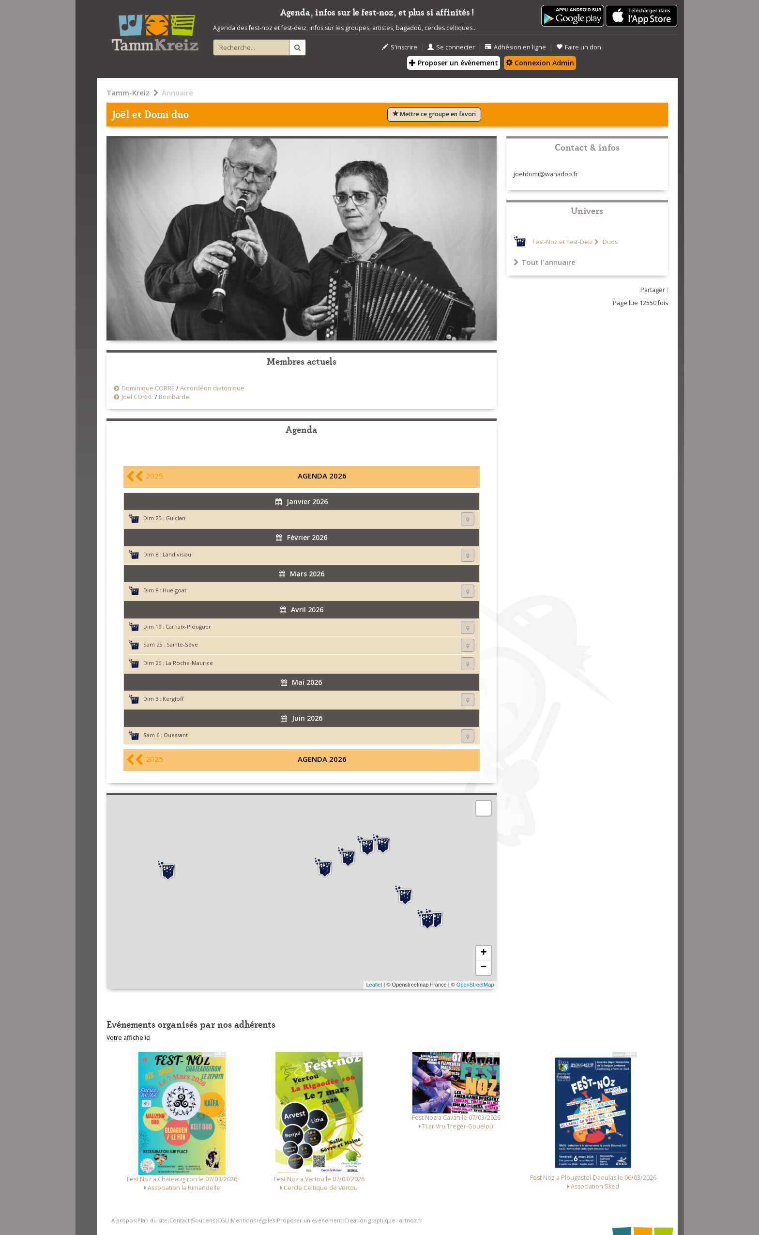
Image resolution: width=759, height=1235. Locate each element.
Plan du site (152, 1220)
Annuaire (177, 92)
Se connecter (451, 47)
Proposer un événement (309, 1220)
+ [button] (483, 953)
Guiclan (175, 518)
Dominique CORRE (148, 388)
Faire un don (578, 47)
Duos (609, 242)
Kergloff (173, 698)
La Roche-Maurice (189, 662)
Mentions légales (253, 1220)
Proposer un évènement (453, 62)
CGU (223, 1220)
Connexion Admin (540, 62)
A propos (123, 1220)
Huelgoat (174, 590)
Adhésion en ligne (515, 47)
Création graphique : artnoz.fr (383, 1220)
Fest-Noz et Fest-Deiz (562, 242)
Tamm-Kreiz (128, 92)
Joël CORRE (137, 397)
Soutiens (203, 1220)
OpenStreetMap (475, 985)
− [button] (483, 967)
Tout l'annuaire (545, 262)
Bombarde (174, 397)
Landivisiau (177, 554)
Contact (179, 1220)
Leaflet (374, 985)
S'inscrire (399, 47)
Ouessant (176, 735)
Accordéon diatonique (212, 388)
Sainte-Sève (182, 644)
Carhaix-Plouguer (188, 626)
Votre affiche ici (128, 1038)
